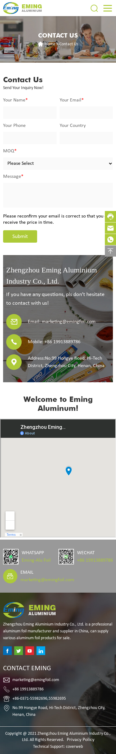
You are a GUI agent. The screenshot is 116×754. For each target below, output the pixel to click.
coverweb (74, 746)
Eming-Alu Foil (36, 560)
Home (50, 44)
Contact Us (68, 44)
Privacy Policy (80, 739)
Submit (20, 237)
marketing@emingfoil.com (47, 579)
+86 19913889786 (95, 560)
